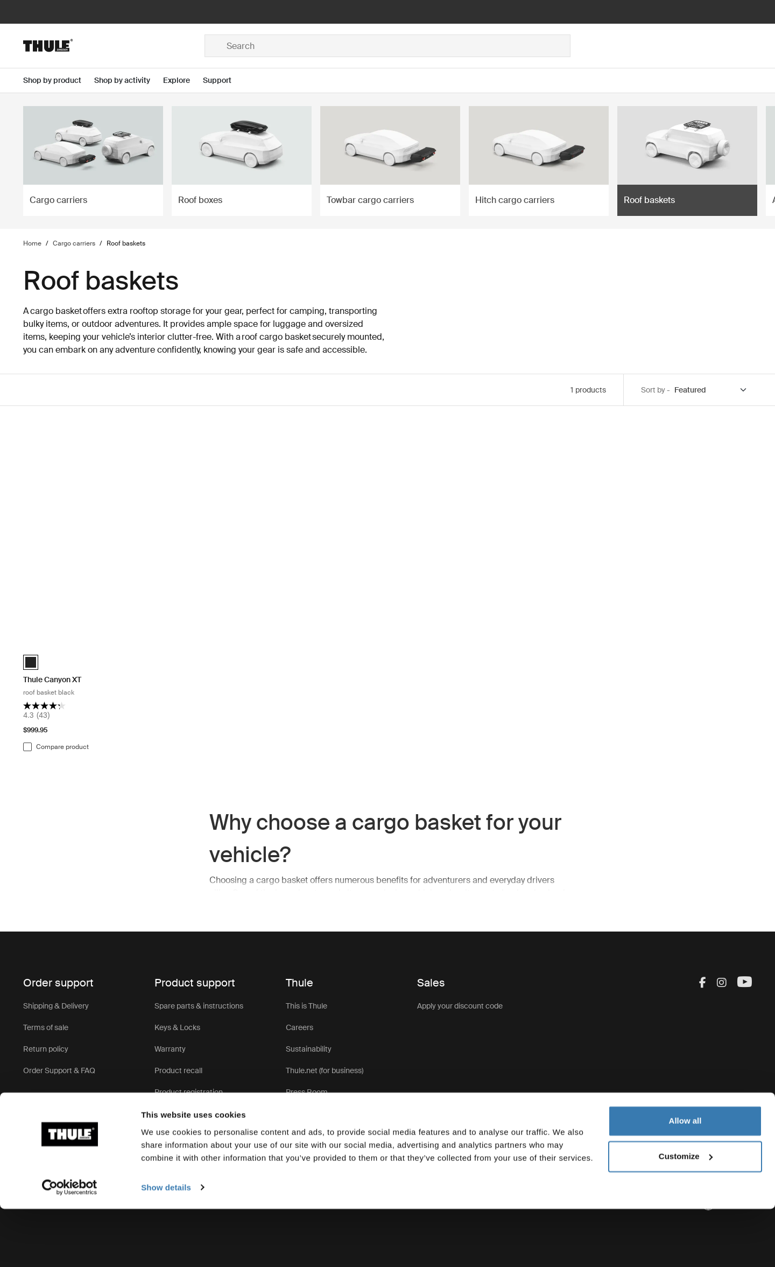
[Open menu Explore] (183, 80)
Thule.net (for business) (324, 1070)
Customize (686, 1214)
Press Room (307, 1092)
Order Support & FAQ (59, 1070)
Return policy (45, 1049)
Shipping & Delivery (56, 1006)
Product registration (188, 1092)
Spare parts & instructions (198, 1006)
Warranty (170, 1049)
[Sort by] (711, 390)
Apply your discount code (460, 1006)
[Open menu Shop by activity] (128, 80)
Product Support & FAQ (194, 1113)
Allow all (685, 1179)
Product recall (178, 1070)
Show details (166, 1245)
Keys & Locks (177, 1027)
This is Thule (306, 1006)
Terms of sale (45, 1027)
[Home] (114, 45)
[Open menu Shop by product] (58, 80)
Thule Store (305, 1135)
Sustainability (309, 1049)
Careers (299, 1027)
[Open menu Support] (223, 80)
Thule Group (307, 1113)
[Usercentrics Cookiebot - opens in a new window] (70, 1246)
